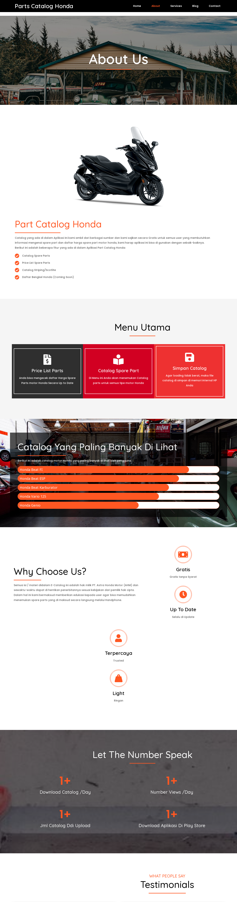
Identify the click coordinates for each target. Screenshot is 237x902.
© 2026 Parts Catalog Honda (118, 889)
